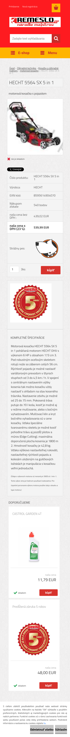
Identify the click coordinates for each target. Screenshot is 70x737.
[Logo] (35, 22)
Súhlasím (61, 729)
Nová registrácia (30, 6)
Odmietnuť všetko (42, 729)
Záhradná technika (26, 68)
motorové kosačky (29, 71)
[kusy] (14, 269)
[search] (56, 38)
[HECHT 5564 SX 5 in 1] (35, 100)
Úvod (12, 68)
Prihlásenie (14, 6)
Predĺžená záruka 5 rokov (29, 607)
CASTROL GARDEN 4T (27, 514)
